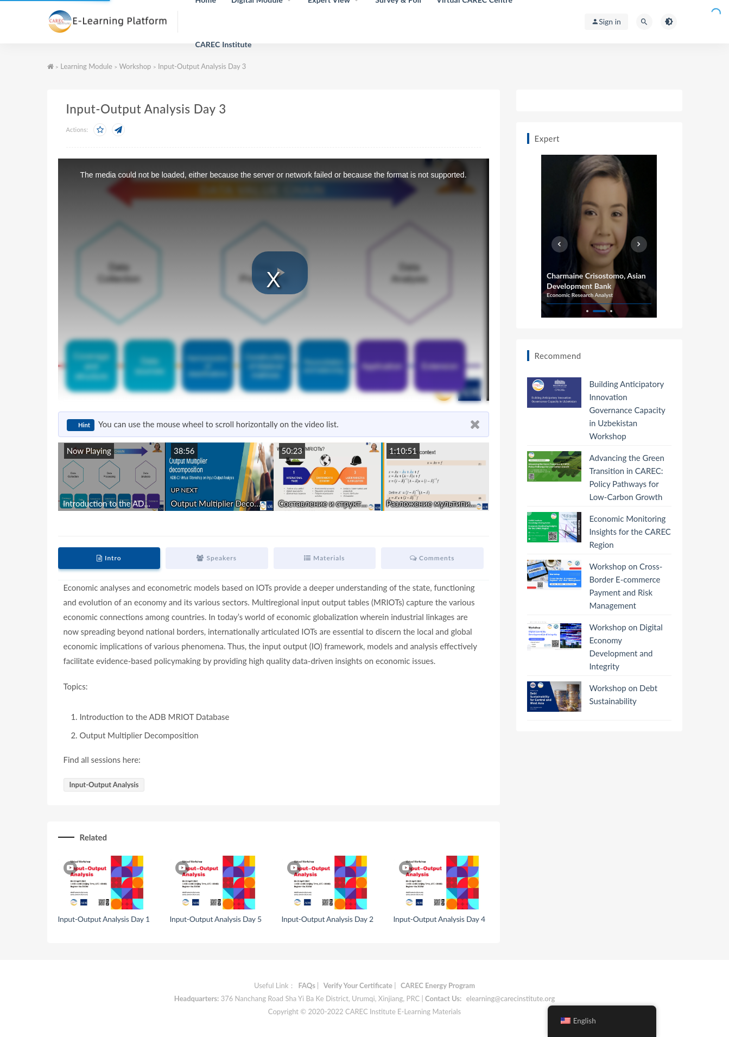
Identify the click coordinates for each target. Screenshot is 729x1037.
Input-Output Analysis (104, 784)
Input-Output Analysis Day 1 (104, 919)
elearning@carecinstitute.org (510, 998)
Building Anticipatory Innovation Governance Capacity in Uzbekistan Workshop (627, 410)
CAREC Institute (223, 44)
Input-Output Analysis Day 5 (216, 919)
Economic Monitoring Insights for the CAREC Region (630, 531)
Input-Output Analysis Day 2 (327, 919)
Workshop (135, 66)
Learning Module (86, 66)
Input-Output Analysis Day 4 (439, 919)
